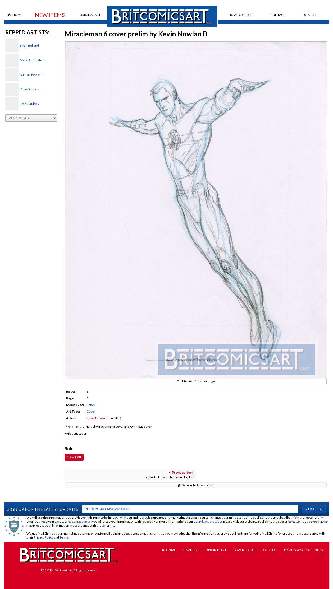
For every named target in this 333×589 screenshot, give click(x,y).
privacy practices (211, 521)
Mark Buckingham (32, 60)
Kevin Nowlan (96, 418)
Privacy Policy (43, 537)
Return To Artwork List (198, 485)
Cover (90, 411)
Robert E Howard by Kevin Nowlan (169, 474)
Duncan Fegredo (31, 75)
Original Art (90, 15)
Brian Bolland (29, 46)
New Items (50, 15)
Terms (64, 537)
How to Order (240, 15)
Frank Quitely (29, 104)
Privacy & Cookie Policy (303, 550)
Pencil (90, 405)
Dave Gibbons (29, 89)
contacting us (81, 521)
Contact (277, 15)
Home (17, 15)
